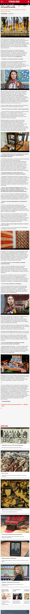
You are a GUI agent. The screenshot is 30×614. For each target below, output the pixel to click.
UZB (10, 4)
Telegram (25, 404)
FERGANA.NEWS (14, 2)
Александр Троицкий (4, 13)
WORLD (13, 4)
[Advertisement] (15, 417)
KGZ (3, 4)
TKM (7, 4)
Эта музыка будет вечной (17, 590)
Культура (15, 13)
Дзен (3, 405)
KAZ (1, 4)
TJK (5, 4)
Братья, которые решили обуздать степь (5, 591)
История (18, 13)
